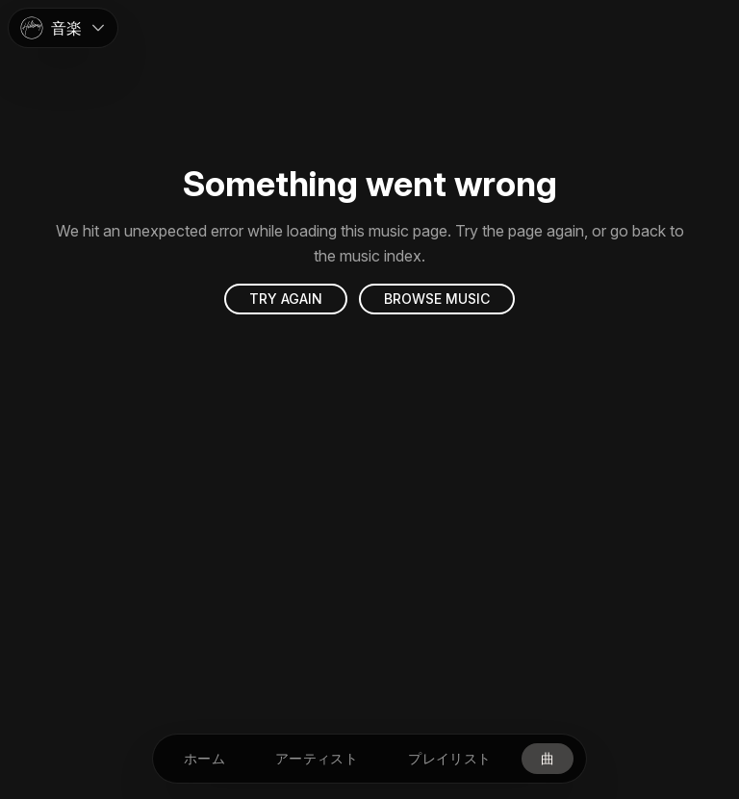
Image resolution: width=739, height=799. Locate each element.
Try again (285, 298)
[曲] (547, 758)
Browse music (437, 298)
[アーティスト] (316, 758)
